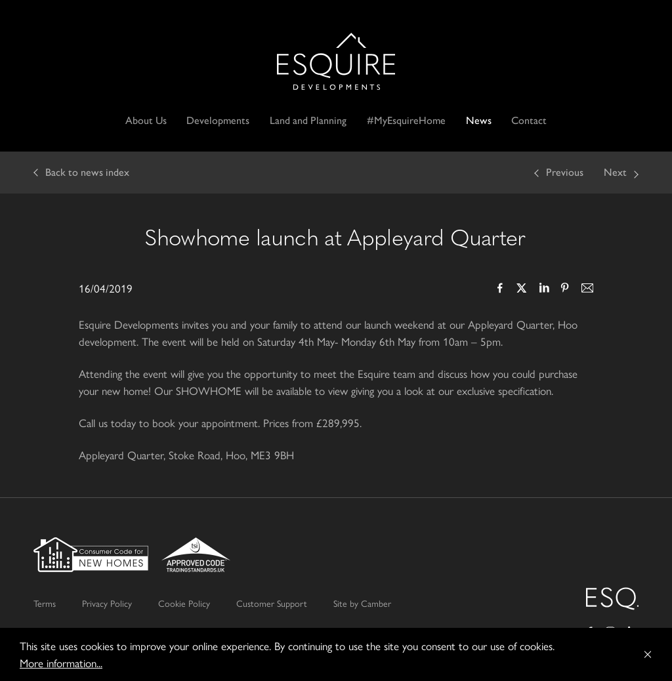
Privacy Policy (107, 602)
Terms (44, 602)
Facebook (500, 289)
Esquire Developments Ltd (336, 61)
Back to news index (87, 172)
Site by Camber (362, 602)
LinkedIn (543, 289)
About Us (146, 120)
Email (586, 289)
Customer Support (271, 602)
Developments (217, 120)
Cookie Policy (184, 602)
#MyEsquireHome (406, 120)
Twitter (521, 289)
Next (615, 172)
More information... (61, 663)
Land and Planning (308, 120)
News (479, 120)
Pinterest (565, 289)
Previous (564, 172)
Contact (529, 120)
